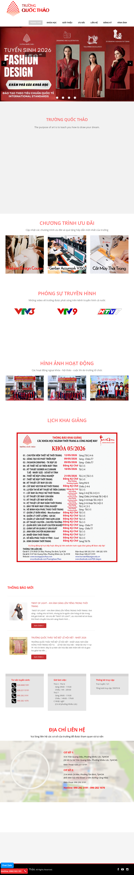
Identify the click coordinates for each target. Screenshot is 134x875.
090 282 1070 (23, 700)
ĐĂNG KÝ (107, 22)
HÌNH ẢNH (122, 22)
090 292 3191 (23, 695)
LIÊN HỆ (94, 22)
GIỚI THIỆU (67, 22)
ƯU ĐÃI (81, 22)
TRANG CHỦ (35, 22)
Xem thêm (39, 625)
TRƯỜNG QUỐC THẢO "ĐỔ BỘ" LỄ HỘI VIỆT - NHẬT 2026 (58, 637)
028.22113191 (23, 690)
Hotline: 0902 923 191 (11, 871)
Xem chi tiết (35, 54)
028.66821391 (23, 685)
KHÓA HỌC (52, 22)
